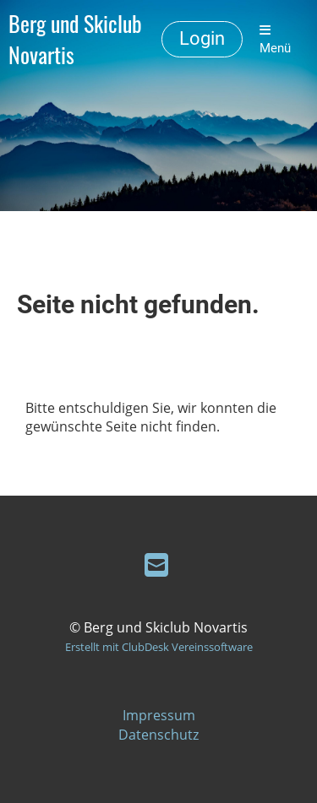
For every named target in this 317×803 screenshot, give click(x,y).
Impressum (159, 715)
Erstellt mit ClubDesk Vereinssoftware (159, 646)
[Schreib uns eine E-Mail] (156, 564)
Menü (275, 40)
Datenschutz (158, 734)
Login (202, 38)
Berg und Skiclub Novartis (75, 39)
